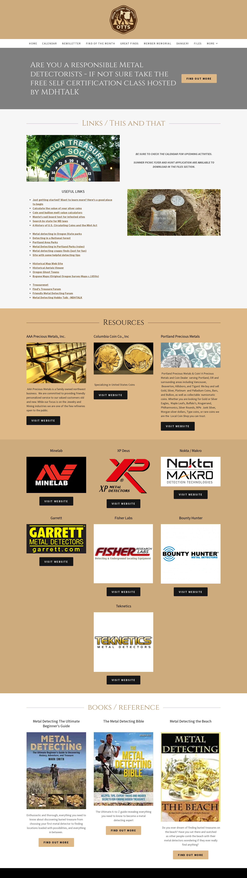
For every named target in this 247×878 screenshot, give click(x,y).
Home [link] (33, 43)
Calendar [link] (49, 43)
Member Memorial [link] (157, 43)
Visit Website (43, 420)
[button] (212, 43)
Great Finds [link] (129, 43)
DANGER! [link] (182, 43)
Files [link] (198, 43)
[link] (123, 19)
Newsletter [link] (71, 43)
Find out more (199, 78)
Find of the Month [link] (100, 43)
